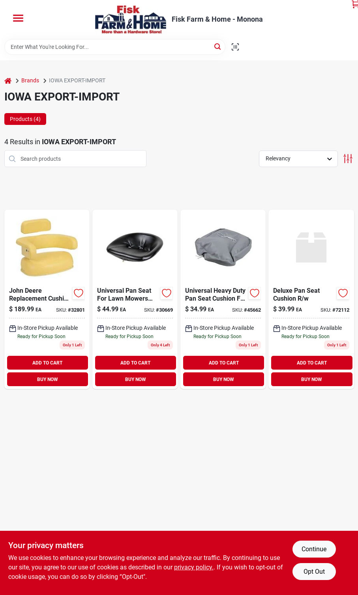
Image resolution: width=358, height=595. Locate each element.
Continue (314, 549)
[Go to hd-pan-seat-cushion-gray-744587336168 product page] (223, 299)
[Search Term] (114, 47)
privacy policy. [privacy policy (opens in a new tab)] (194, 567)
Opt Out (314, 571)
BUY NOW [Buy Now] (47, 379)
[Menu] (18, 18)
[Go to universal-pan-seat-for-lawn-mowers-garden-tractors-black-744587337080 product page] (135, 299)
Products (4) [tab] (25, 119)
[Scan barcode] (235, 47)
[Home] (7, 80)
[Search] (218, 46)
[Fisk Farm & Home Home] (130, 19)
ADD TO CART (47, 363)
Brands (30, 80)
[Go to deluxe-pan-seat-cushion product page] (311, 299)
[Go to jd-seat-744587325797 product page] (47, 299)
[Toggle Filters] (347, 158)
